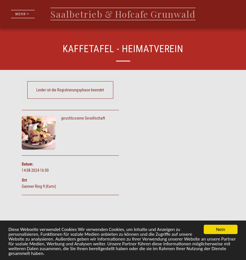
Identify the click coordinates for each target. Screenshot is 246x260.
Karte (51, 186)
